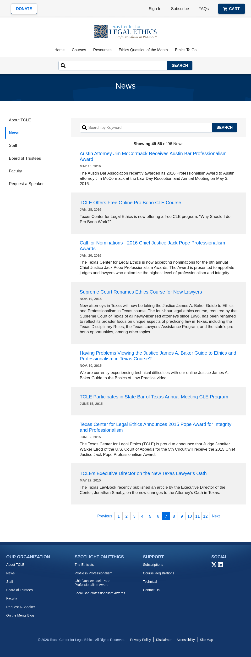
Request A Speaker (20, 607)
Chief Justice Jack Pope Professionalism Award (92, 583)
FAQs (204, 8)
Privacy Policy (140, 640)
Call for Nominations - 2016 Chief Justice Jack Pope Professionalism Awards (152, 245)
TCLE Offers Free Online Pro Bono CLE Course (130, 202)
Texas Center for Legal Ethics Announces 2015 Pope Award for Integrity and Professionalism (155, 427)
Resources (102, 50)
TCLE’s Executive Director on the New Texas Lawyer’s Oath (143, 473)
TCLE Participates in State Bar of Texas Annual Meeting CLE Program (154, 396)
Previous (104, 516)
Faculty (15, 171)
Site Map (206, 640)
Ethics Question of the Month (143, 50)
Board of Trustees (25, 158)
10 (189, 516)
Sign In (155, 8)
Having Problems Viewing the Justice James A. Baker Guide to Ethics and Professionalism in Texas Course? (158, 355)
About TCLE (20, 120)
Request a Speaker (26, 183)
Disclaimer (164, 640)
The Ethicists (84, 564)
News (14, 132)
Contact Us (151, 590)
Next (216, 516)
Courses (79, 50)
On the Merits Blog (20, 615)
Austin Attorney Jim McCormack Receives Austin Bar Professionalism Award (153, 156)
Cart (231, 9)
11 (197, 516)
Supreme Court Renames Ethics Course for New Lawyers (141, 292)
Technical (150, 581)
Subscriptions (153, 564)
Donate (24, 9)
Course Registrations (158, 573)
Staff (13, 145)
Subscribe (180, 8)
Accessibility (186, 640)
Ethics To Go (185, 50)
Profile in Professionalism (93, 573)
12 (205, 516)
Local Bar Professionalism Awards (100, 593)
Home (60, 50)
